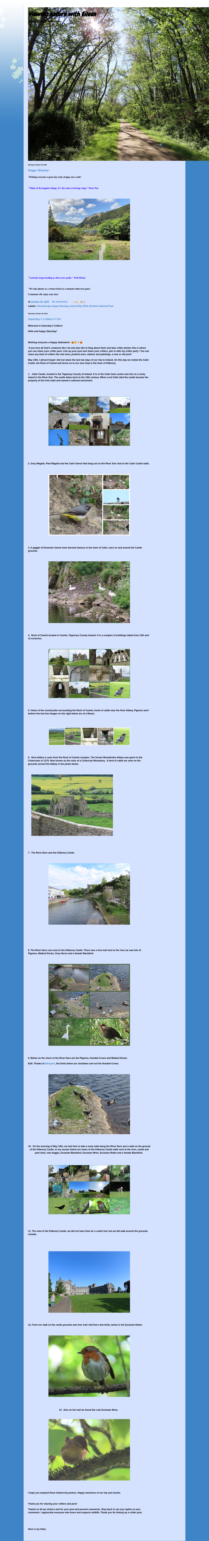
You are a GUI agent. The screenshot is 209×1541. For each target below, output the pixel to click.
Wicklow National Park (101, 306)
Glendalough (44, 306)
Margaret (50, 1063)
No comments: (60, 301)
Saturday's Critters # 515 (44, 319)
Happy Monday (60, 306)
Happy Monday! (39, 170)
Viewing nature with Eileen (62, 14)
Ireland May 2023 (78, 306)
